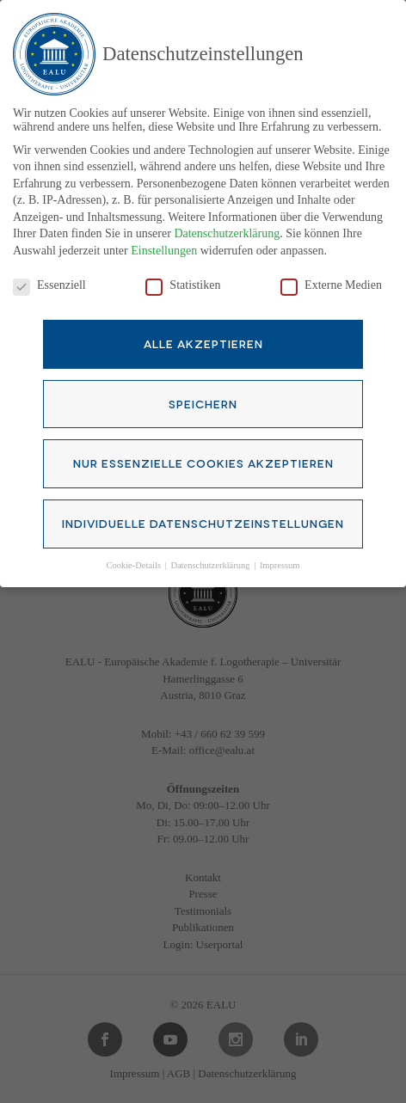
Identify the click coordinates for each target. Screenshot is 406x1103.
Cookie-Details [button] (134, 553)
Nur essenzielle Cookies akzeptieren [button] (203, 451)
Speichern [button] (203, 391)
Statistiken (182, 273)
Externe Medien (331, 273)
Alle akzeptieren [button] (203, 331)
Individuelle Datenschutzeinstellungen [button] (203, 511)
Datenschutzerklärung (227, 222)
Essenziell (49, 273)
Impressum (280, 553)
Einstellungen (164, 238)
